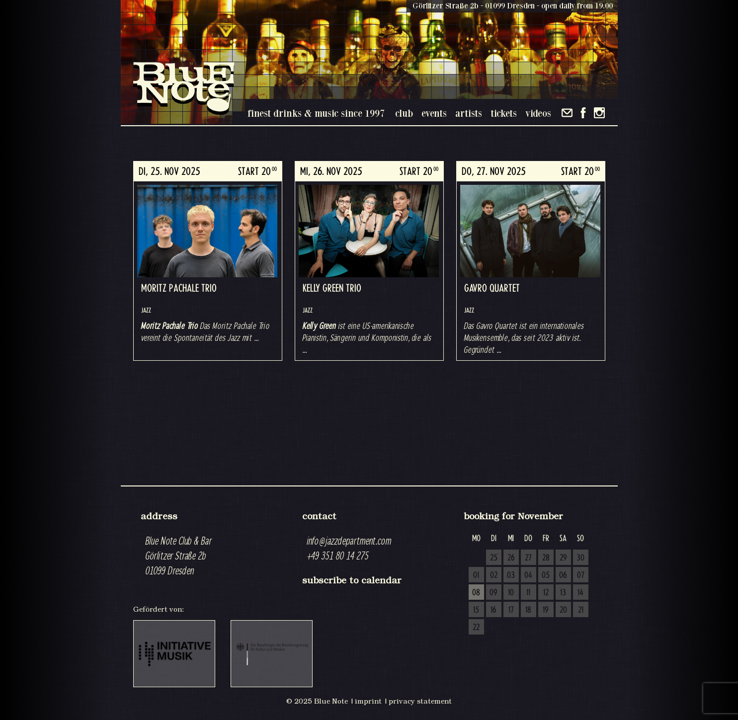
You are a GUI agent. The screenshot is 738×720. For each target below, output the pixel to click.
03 (511, 575)
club (404, 113)
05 (546, 575)
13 (563, 592)
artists (468, 113)
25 (493, 558)
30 (580, 558)
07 (580, 575)
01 (476, 575)
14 (580, 592)
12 (546, 592)
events (434, 113)
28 (546, 558)
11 (528, 592)
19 (546, 610)
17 (511, 610)
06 (563, 575)
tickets (504, 113)
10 (511, 592)
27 (528, 558)
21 (580, 610)
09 (493, 592)
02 (493, 575)
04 (528, 575)
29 (563, 558)
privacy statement (420, 701)
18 (528, 610)
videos (538, 113)
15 (476, 610)
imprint (368, 701)
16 (493, 610)
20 (563, 610)
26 (511, 558)
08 (476, 592)
